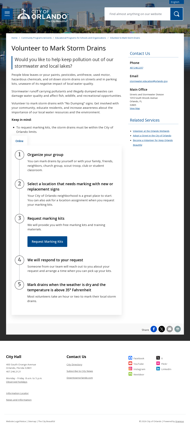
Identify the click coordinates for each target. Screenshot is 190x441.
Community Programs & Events (36, 37)
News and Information (19, 399)
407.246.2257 (136, 67)
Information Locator (17, 393)
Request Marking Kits (47, 242)
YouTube (139, 363)
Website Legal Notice (16, 421)
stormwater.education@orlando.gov (149, 81)
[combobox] (176, 2)
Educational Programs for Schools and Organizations (81, 37)
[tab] (19, 141)
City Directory (74, 364)
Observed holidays (16, 381)
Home (14, 37)
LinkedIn (166, 369)
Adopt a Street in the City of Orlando (152, 135)
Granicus (179, 421)
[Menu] (7, 14)
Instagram (139, 369)
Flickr (164, 363)
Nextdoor (139, 374)
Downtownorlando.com (80, 377)
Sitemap (32, 421)
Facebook (139, 358)
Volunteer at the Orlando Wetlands (151, 131)
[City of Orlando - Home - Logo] (43, 16)
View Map (135, 108)
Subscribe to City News (80, 371)
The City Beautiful (46, 421)
